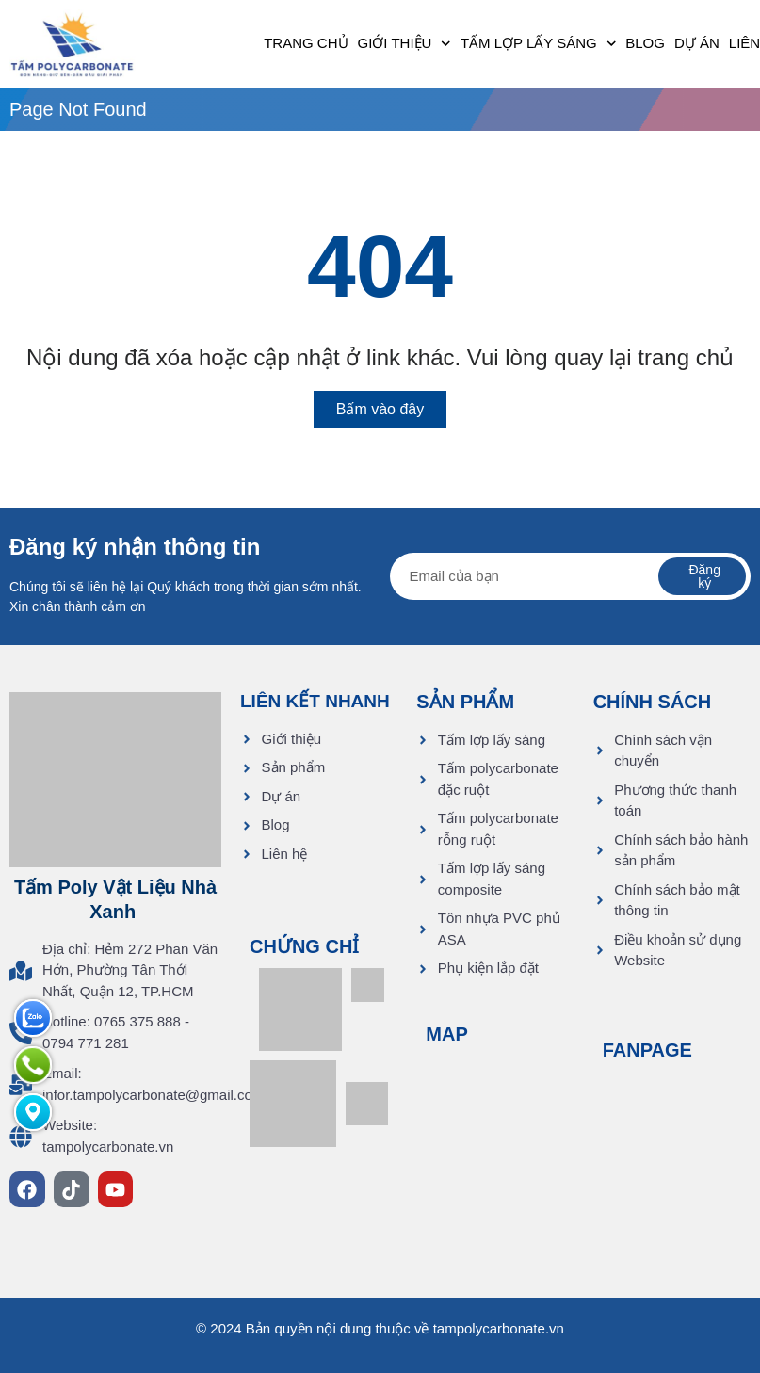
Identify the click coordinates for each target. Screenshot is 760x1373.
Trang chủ (306, 43)
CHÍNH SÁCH (652, 701)
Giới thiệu (404, 43)
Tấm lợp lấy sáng (538, 43)
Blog (645, 43)
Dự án (697, 43)
